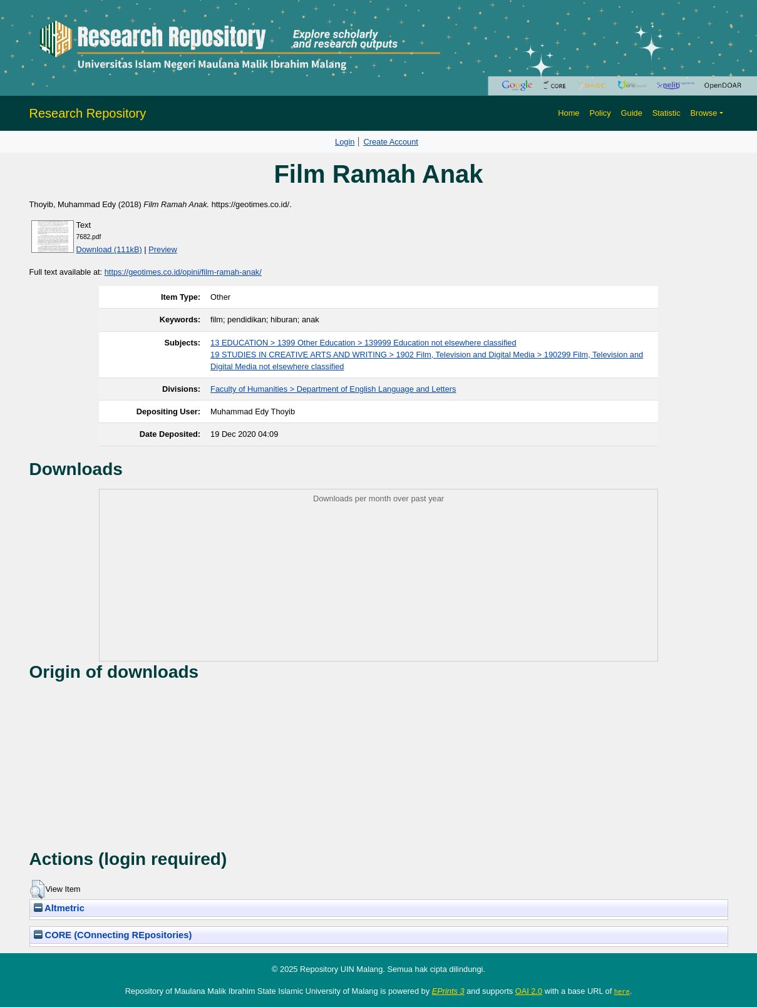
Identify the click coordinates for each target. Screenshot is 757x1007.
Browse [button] (704, 113)
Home (568, 113)
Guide (631, 113)
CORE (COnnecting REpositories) (113, 935)
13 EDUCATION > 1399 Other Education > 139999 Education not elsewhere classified (363, 342)
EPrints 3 (448, 991)
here (622, 991)
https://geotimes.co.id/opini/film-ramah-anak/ (183, 272)
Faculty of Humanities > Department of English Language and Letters (333, 389)
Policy (599, 113)
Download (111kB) (109, 249)
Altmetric (59, 908)
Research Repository (88, 113)
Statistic (666, 113)
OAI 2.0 (528, 991)
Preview (162, 249)
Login (344, 141)
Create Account (390, 141)
